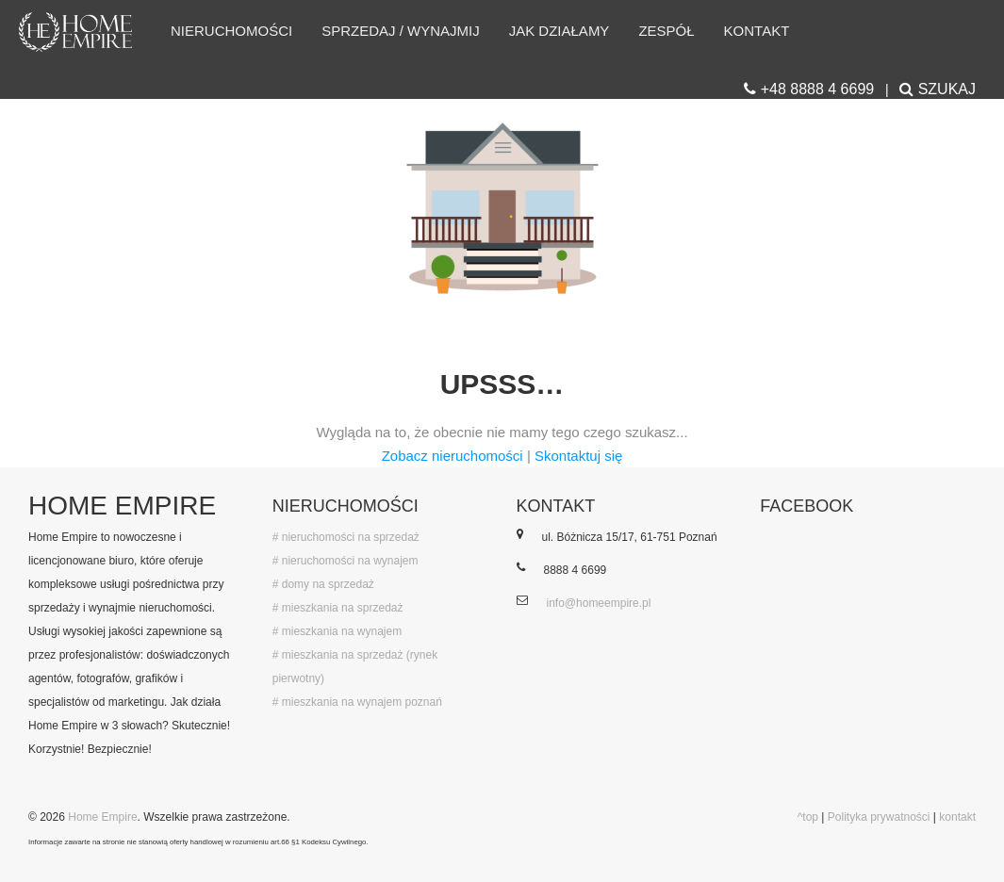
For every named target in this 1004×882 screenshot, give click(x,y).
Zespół (666, 31)
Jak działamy (559, 31)
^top (808, 817)
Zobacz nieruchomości (452, 456)
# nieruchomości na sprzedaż (346, 537)
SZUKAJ (937, 89)
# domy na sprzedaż (323, 584)
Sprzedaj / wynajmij (400, 31)
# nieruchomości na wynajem (345, 560)
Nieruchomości (231, 31)
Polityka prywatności (879, 817)
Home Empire (102, 817)
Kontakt (757, 31)
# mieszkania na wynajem (337, 631)
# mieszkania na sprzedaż (337, 607)
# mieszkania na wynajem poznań (357, 702)
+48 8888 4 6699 (809, 89)
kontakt (957, 817)
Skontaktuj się (578, 456)
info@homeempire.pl (599, 603)
